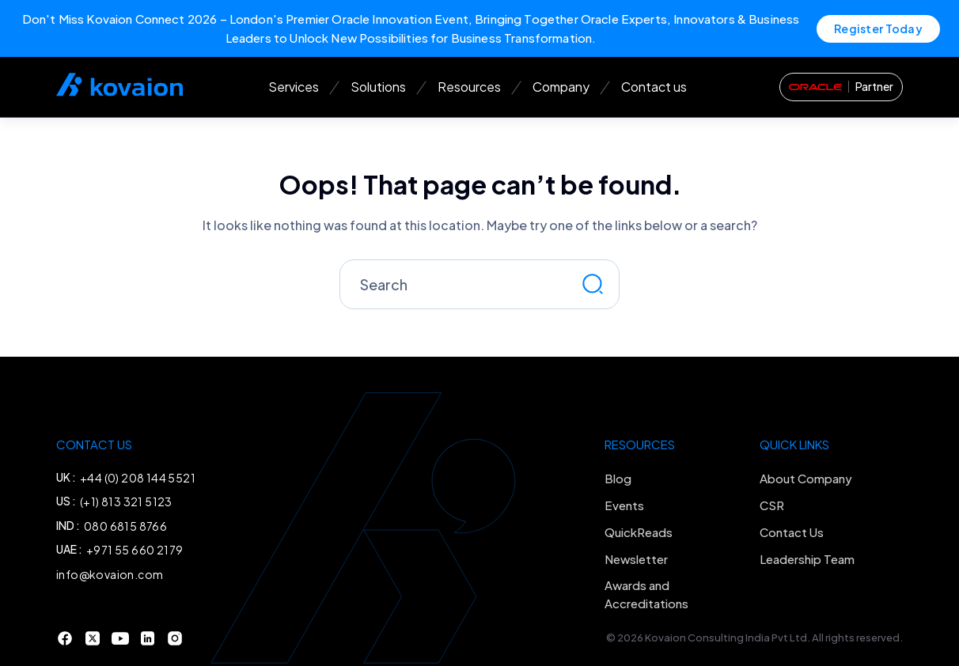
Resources (469, 86)
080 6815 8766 (125, 526)
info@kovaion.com (109, 574)
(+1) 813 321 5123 (126, 501)
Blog (618, 478)
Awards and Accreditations (646, 594)
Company (561, 86)
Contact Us (792, 531)
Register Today (878, 28)
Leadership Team (807, 558)
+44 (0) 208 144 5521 (137, 478)
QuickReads (639, 531)
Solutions (378, 86)
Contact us (654, 86)
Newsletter (636, 558)
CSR (772, 505)
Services (293, 86)
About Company (806, 478)
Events (624, 505)
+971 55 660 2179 (134, 550)
